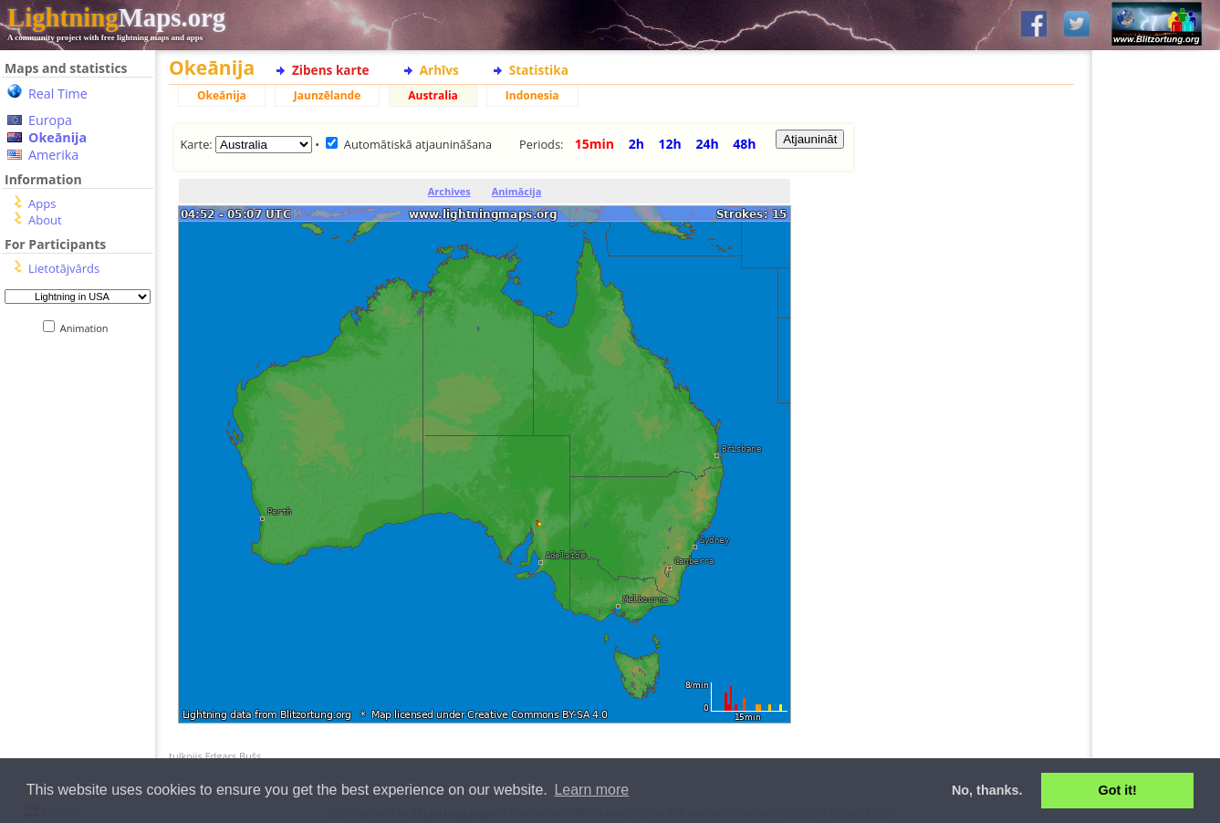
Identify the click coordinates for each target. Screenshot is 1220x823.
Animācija (517, 191)
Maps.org (116, 17)
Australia (433, 95)
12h (670, 143)
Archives (449, 191)
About (45, 220)
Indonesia (532, 95)
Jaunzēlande (327, 95)
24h (706, 143)
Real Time (58, 93)
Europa (50, 120)
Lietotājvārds (63, 268)
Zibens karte (331, 69)
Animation (88, 328)
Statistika (538, 69)
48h (744, 143)
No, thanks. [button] (987, 790)
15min (594, 143)
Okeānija (57, 137)
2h (636, 143)
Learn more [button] (591, 789)
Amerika (53, 154)
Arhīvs (439, 69)
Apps (42, 203)
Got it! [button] (1118, 790)
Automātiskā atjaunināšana (418, 144)
